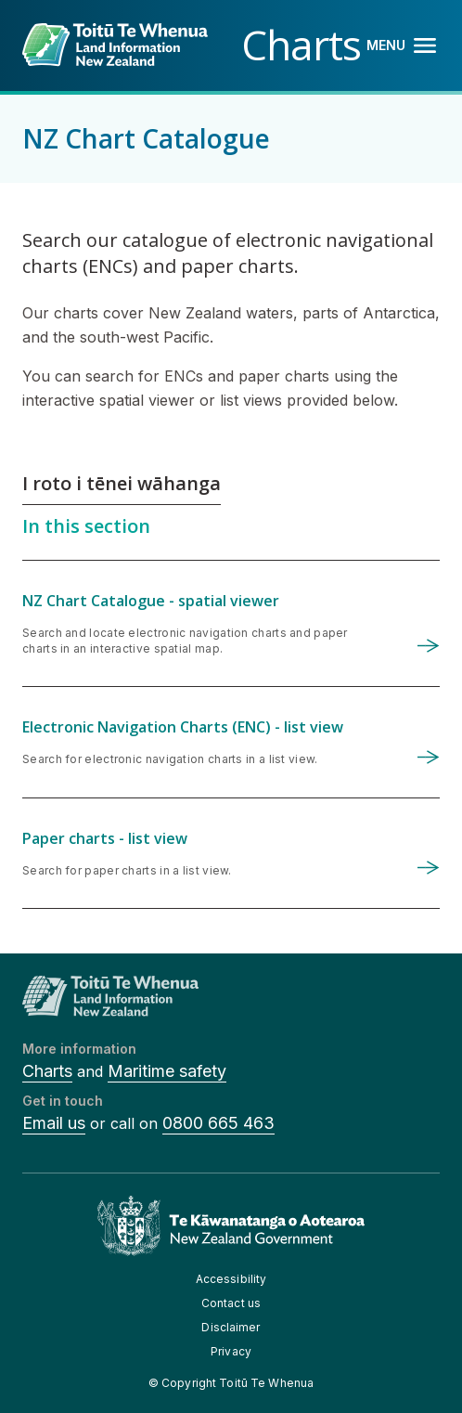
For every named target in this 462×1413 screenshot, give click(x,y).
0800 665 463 (218, 1123)
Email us (53, 1123)
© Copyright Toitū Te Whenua (231, 1383)
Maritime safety (167, 1071)
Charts (47, 1071)
